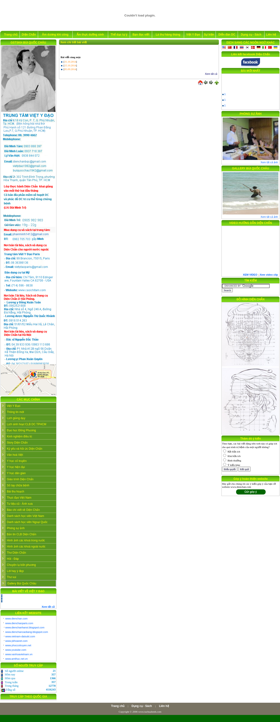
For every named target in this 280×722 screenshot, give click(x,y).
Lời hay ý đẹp (15, 571)
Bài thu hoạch (15, 491)
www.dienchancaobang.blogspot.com (26, 632)
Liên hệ (271, 34)
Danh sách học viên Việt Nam (25, 516)
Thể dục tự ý (118, 34)
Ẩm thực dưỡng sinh (90, 34)
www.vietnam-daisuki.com (20, 636)
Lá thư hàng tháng (168, 34)
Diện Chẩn (29, 34)
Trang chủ (10, 34)
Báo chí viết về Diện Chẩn (23, 510)
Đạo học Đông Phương (21, 430)
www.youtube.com (15, 649)
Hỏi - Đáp (13, 558)
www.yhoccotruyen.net (18, 645)
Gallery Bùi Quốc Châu (21, 583)
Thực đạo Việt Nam (19, 497)
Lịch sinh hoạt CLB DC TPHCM (26, 424)
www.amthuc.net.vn (16, 658)
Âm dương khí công (55, 34)
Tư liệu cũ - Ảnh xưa (20, 503)
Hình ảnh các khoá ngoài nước (26, 546)
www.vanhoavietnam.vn (19, 654)
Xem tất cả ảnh (269, 162)
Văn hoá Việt (15, 454)
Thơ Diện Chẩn (16, 552)
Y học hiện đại (16, 467)
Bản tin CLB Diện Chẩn (21, 534)
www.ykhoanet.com (16, 640)
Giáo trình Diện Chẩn (20, 479)
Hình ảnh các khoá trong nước (26, 540)
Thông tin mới (15, 412)
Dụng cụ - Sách (251, 34)
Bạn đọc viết (141, 34)
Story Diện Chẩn (17, 442)
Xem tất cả (211, 73)
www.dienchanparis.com (19, 623)
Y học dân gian (16, 473)
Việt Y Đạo (193, 34)
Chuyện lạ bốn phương (21, 565)
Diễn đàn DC (226, 34)
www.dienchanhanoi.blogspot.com (24, 627)
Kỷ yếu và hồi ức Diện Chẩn (24, 448)
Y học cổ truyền (17, 461)
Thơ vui (11, 577)
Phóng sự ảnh (16, 528)
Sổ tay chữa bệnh (18, 485)
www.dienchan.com (16, 618)
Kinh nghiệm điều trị (19, 436)
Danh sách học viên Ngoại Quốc (27, 522)
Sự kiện (209, 34)
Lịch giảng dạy (16, 418)
